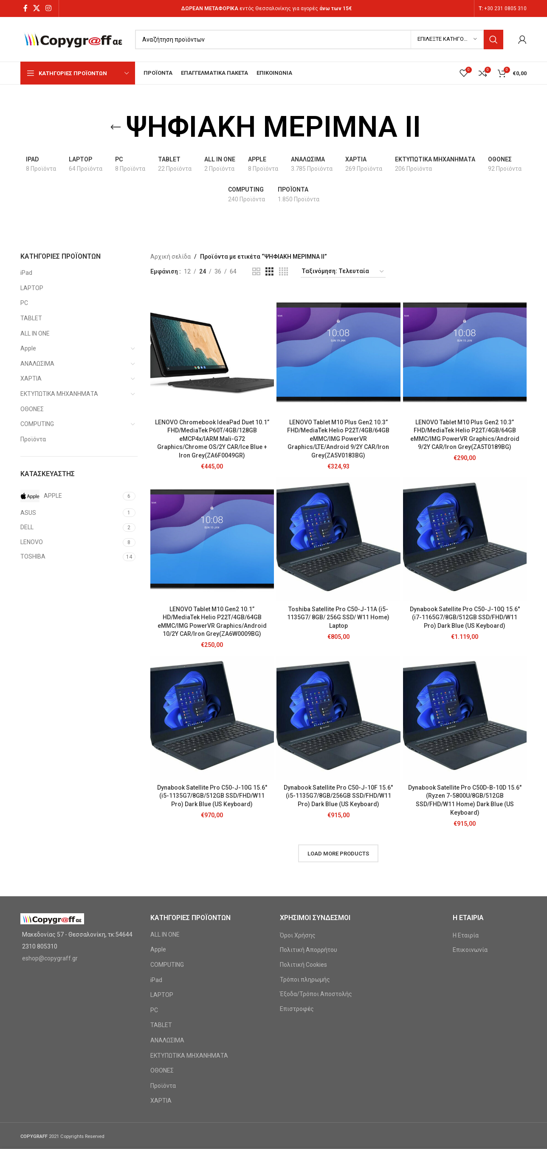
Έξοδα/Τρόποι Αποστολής (316, 994)
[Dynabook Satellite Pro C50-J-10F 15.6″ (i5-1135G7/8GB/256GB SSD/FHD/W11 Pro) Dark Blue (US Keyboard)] (338, 718)
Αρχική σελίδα (170, 256)
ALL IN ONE (35, 333)
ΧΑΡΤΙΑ (31, 378)
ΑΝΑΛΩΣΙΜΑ (37, 363)
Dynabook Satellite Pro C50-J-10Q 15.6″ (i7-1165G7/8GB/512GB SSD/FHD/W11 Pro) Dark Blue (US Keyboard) (465, 617)
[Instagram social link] (48, 8)
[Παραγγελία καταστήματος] (343, 271)
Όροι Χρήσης (298, 935)
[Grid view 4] (283, 271)
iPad (26, 272)
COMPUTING (37, 424)
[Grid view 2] (256, 271)
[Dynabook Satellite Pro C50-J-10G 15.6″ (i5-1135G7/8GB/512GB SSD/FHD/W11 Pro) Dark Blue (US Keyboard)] (212, 718)
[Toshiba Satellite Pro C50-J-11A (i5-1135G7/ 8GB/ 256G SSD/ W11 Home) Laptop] (338, 539)
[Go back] (115, 127)
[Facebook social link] (25, 8)
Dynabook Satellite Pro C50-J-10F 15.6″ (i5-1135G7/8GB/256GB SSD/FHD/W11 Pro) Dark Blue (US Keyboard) (338, 795)
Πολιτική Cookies (303, 964)
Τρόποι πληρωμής (305, 979)
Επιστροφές (297, 1008)
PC (24, 302)
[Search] (319, 39)
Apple (28, 348)
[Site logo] (73, 38)
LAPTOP (31, 288)
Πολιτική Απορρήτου (308, 949)
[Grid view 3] (269, 271)
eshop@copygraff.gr (50, 958)
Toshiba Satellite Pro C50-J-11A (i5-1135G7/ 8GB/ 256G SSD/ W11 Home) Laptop (338, 617)
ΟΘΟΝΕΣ (32, 409)
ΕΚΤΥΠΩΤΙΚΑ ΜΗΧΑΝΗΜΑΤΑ (59, 393)
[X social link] (36, 8)
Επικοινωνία (470, 949)
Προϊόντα (33, 439)
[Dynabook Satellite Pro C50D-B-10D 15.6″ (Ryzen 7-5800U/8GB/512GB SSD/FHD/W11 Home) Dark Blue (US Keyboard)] (465, 718)
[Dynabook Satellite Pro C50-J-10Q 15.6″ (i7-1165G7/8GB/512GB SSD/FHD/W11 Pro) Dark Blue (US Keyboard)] (465, 539)
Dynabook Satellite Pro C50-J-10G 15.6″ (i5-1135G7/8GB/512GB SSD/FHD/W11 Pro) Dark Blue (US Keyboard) (212, 795)
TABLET (31, 318)
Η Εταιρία (466, 935)
